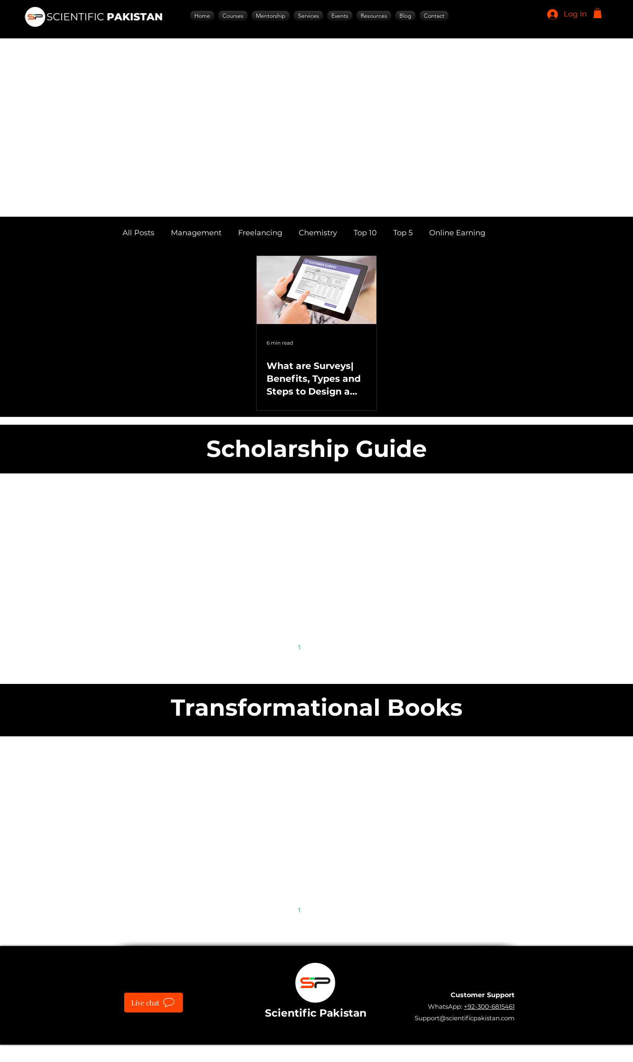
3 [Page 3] (334, 647)
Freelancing (260, 232)
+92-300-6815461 (489, 1006)
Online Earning (457, 232)
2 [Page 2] (317, 647)
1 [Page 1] (299, 647)
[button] (597, 13)
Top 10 (365, 232)
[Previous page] (281, 647)
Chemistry (318, 232)
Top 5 (403, 232)
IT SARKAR (375, 1049)
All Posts (138, 232)
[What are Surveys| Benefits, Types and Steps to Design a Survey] (316, 290)
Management (196, 232)
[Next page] (351, 647)
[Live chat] (153, 1002)
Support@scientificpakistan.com (465, 1018)
